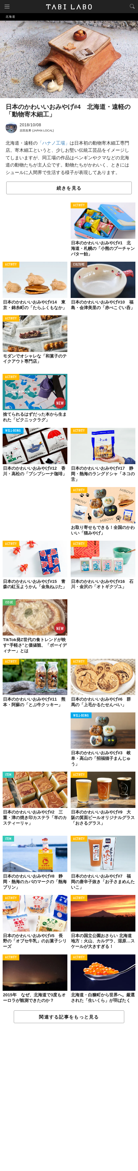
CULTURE (79, 265)
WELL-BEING (13, 431)
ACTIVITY (79, 205)
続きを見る (69, 188)
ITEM (8, 775)
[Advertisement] (69, 1097)
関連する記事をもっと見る (69, 1017)
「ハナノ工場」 (54, 143)
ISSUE (9, 602)
